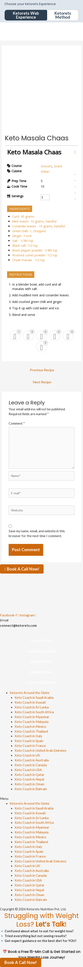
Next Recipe (42, 382)
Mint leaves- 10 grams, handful (34, 221)
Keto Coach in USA (28, 770)
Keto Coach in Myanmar (32, 717)
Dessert (46, 166)
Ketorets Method (62, 15)
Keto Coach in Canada (31, 765)
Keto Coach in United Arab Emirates (40, 750)
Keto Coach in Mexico (30, 726)
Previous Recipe (42, 370)
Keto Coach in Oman (29, 784)
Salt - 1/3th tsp (22, 241)
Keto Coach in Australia (32, 760)
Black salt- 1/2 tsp (25, 245)
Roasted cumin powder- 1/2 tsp (34, 255)
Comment (17, 423)
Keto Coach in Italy (28, 736)
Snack (58, 166)
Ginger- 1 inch (22, 236)
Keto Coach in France (30, 746)
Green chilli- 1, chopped (29, 231)
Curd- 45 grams (23, 216)
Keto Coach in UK (27, 755)
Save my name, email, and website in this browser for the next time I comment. (37, 533)
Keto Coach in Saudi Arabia (34, 697)
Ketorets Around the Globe (29, 693)
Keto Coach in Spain (29, 741)
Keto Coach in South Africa (34, 712)
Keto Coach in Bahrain (31, 789)
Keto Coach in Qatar (29, 775)
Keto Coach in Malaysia (31, 722)
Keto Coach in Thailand (31, 731)
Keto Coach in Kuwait (30, 702)
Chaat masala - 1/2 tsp (28, 260)
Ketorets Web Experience (26, 15)
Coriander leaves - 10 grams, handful (38, 226)
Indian (45, 171)
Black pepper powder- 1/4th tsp (34, 250)
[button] (41, 798)
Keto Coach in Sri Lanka (32, 707)
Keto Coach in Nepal (29, 779)
